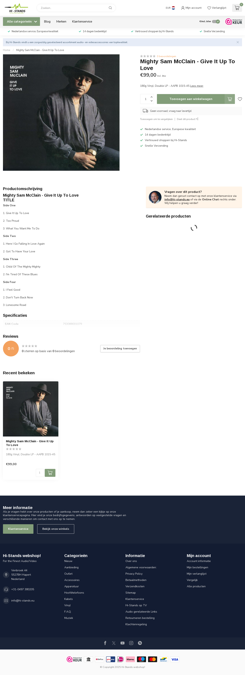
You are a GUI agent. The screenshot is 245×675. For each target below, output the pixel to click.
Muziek (68, 618)
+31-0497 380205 (22, 589)
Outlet (68, 574)
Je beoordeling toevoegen (120, 348)
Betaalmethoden (135, 580)
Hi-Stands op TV (136, 605)
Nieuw (68, 561)
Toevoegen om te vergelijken (156, 119)
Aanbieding (71, 567)
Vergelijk (192, 580)
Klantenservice (82, 21)
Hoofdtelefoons (74, 593)
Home (6, 50)
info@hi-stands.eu (177, 199)
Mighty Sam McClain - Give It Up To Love (40, 50)
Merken (61, 21)
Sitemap (130, 593)
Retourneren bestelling (140, 618)
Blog (47, 21)
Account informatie (199, 561)
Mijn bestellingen (197, 567)
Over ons (131, 561)
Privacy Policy (133, 574)
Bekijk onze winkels (55, 529)
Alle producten (196, 586)
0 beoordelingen (166, 56)
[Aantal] (40, 473)
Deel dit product (187, 119)
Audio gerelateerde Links (141, 612)
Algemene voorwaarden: (141, 567)
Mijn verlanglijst (196, 574)
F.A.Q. (67, 612)
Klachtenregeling (136, 624)
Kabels (68, 599)
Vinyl (67, 605)
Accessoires (72, 580)
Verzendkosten (134, 586)
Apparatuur (71, 586)
